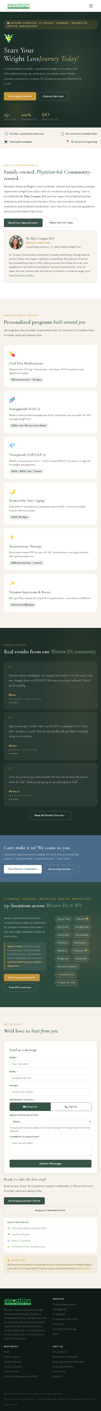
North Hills (63, 930)
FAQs (7, 1351)
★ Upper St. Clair (66, 986)
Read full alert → (84, 1271)
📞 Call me (71, 1109)
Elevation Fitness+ (67, 970)
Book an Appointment (21, 980)
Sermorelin (59, 1324)
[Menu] (91, 5)
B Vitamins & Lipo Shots (66, 1319)
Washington (80, 946)
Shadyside (81, 962)
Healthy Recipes (18, 1238)
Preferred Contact (23, 1103)
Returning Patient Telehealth (68, 1361)
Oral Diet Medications (65, 1304)
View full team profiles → (23, 278)
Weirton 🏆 (82, 922)
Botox (56, 1333)
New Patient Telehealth (22, 868)
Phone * (14, 1089)
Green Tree (63, 922)
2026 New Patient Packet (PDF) (26, 1232)
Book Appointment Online (24, 1204)
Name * (14, 1060)
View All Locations (20, 990)
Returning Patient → (61, 869)
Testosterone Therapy (65, 1329)
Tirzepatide (59, 1314)
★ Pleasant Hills (65, 978)
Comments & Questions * (25, 1140)
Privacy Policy (11, 1404)
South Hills (63, 938)
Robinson (62, 946)
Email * (14, 1074)
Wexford (61, 954)
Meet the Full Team (61, 226)
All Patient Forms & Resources (26, 1250)
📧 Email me (30, 1109)
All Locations (60, 1351)
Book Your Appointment (23, 226)
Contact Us (59, 1371)
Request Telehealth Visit (50, 1213)
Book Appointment (20, 96)
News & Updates (19, 1244)
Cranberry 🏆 (80, 954)
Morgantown (82, 930)
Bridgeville (63, 962)
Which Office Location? (25, 1118)
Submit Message (50, 1167)
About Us (58, 1376)
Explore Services (53, 96)
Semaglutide (60, 1309)
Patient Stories (12, 1356)
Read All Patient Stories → (50, 815)
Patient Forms (11, 1371)
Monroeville (82, 938)
